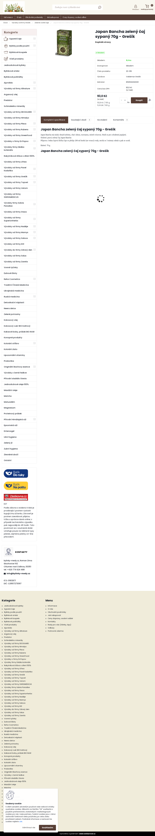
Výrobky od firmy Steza (15, 211)
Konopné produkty (13, 337)
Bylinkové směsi (11, 71)
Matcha (8, 396)
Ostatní (7, 460)
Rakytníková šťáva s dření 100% (19, 156)
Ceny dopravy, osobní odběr (74, 17)
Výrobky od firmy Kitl (14, 244)
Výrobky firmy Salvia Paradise (14, 204)
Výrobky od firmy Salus (15, 255)
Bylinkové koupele (15, 52)
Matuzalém (9, 402)
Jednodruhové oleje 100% (16, 384)
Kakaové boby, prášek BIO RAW (19, 331)
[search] (99, 8)
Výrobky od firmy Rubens (16, 129)
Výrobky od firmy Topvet (16, 182)
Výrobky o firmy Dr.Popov (16, 141)
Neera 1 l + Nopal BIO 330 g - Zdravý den (54, 200)
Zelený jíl (8, 442)
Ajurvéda (8, 82)
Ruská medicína (12, 296)
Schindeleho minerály (14, 106)
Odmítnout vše (28, 827)
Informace (8, 17)
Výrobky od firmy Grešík (21, 23)
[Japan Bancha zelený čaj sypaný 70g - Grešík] (64, 43)
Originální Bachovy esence (17, 366)
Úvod (5, 23)
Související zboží (81, 119)
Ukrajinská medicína (14, 290)
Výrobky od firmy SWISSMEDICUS (12, 195)
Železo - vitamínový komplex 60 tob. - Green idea (82, 197)
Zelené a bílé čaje (42, 23)
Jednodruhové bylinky (15, 65)
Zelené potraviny (12, 314)
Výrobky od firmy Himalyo (16, 117)
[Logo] (14, 7)
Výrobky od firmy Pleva (15, 123)
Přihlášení (135, 9)
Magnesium (9, 407)
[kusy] (123, 100)
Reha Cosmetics (12, 279)
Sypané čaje (12, 39)
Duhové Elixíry (10, 273)
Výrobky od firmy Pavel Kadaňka (15, 169)
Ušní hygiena (10, 437)
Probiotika (9, 361)
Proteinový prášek (13, 413)
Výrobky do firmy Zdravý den (18, 250)
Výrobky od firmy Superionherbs (12, 219)
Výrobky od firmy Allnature (17, 88)
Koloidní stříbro (11, 343)
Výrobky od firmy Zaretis (16, 261)
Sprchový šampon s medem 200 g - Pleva (111, 201)
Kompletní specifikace (54, 119)
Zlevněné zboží (11, 454)
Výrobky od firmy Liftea (15, 161)
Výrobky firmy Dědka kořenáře (14, 148)
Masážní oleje (10, 390)
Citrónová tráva (139, 190)
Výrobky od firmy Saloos (16, 238)
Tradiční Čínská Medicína (16, 285)
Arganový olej (10, 94)
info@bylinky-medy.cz (18, 573)
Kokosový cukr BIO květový (17, 326)
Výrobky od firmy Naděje (16, 226)
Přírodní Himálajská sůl (15, 419)
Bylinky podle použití (16, 46)
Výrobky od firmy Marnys (16, 232)
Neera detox (10, 308)
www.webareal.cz (87, 833)
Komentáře (121, 119)
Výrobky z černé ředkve (15, 372)
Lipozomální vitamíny (14, 355)
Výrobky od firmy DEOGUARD (18, 112)
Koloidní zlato (10, 349)
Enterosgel (9, 431)
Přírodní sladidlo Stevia (15, 378)
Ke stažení (102, 119)
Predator (8, 100)
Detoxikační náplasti (14, 302)
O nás (19, 17)
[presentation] (41, 194)
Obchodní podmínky (34, 17)
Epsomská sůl (10, 425)
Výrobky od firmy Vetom (16, 188)
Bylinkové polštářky (13, 77)
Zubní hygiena (11, 448)
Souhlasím (47, 827)
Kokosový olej (11, 320)
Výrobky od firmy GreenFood (18, 135)
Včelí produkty (14, 59)
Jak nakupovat (53, 17)
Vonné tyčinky (11, 267)
